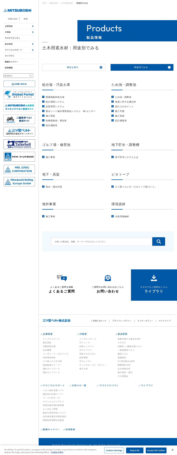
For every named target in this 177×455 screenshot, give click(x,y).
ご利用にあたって (99, 320)
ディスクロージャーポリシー (93, 365)
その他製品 (123, 376)
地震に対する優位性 (125, 102)
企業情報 (48, 333)
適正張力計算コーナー (53, 394)
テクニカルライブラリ (53, 401)
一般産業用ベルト (126, 350)
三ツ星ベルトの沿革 (52, 361)
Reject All (134, 450)
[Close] (173, 450)
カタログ (122, 342)
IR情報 (83, 333)
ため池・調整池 (123, 85)
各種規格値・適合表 (56, 120)
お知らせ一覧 (79, 385)
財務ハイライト (86, 346)
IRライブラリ (85, 350)
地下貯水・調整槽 (125, 145)
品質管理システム (55, 106)
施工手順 (119, 111)
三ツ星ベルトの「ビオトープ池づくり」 (136, 187)
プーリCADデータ (51, 397)
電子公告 (83, 368)
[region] (88, 450)
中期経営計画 (49, 346)
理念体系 (47, 342)
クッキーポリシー (145, 320)
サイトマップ (165, 320)
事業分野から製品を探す (129, 338)
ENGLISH (12, 18)
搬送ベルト (123, 353)
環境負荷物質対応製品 (53, 420)
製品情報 (122, 333)
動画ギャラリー (11, 61)
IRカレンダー (85, 361)
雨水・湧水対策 (54, 187)
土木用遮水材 (124, 368)
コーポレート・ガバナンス (55, 353)
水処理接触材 (122, 216)
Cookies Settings (114, 450)
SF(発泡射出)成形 (126, 361)
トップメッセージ (51, 338)
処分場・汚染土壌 (56, 85)
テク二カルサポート (54, 385)
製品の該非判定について (54, 412)
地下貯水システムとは (126, 157)
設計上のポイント (124, 106)
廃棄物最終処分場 (55, 97)
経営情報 (83, 357)
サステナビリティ (12, 38)
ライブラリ (10, 55)
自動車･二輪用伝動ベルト (130, 346)
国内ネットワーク (51, 368)
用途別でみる (141, 67)
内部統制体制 (49, 357)
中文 (26, 18)
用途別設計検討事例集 (53, 405)
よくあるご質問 (50, 409)
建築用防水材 (124, 365)
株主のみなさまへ (87, 353)
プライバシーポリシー (122, 320)
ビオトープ (120, 174)
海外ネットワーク (51, 372)
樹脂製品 (122, 357)
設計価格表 (51, 125)
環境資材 (118, 204)
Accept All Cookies (156, 450)
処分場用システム (55, 102)
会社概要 (47, 350)
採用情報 (9, 67)
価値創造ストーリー (52, 365)
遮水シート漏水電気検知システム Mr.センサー (71, 111)
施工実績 (50, 116)
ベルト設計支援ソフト (53, 390)
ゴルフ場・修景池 (56, 145)
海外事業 (49, 204)
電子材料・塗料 (125, 372)
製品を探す (73, 67)
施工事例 (50, 157)
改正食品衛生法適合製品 (54, 416)
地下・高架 (51, 174)
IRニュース (84, 342)
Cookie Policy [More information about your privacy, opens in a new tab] (57, 452)
